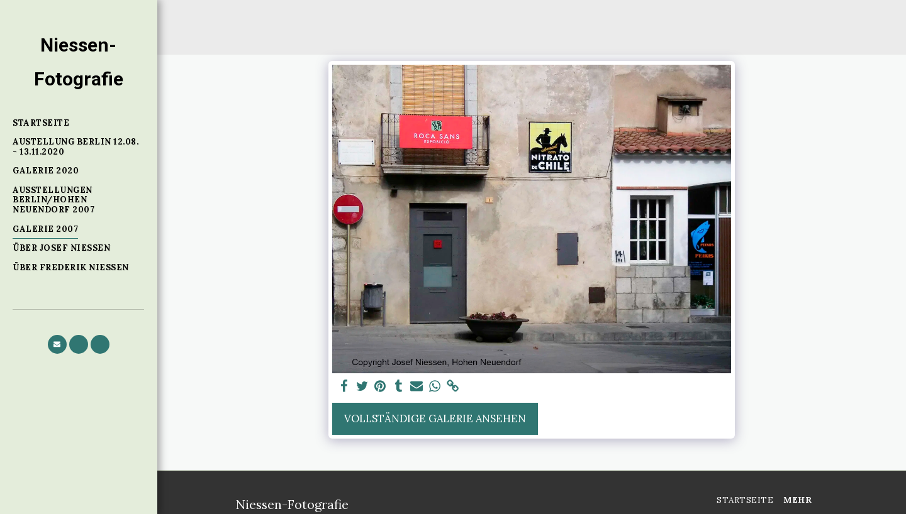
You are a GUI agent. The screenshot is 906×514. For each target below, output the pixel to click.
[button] (57, 344)
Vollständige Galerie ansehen (435, 418)
